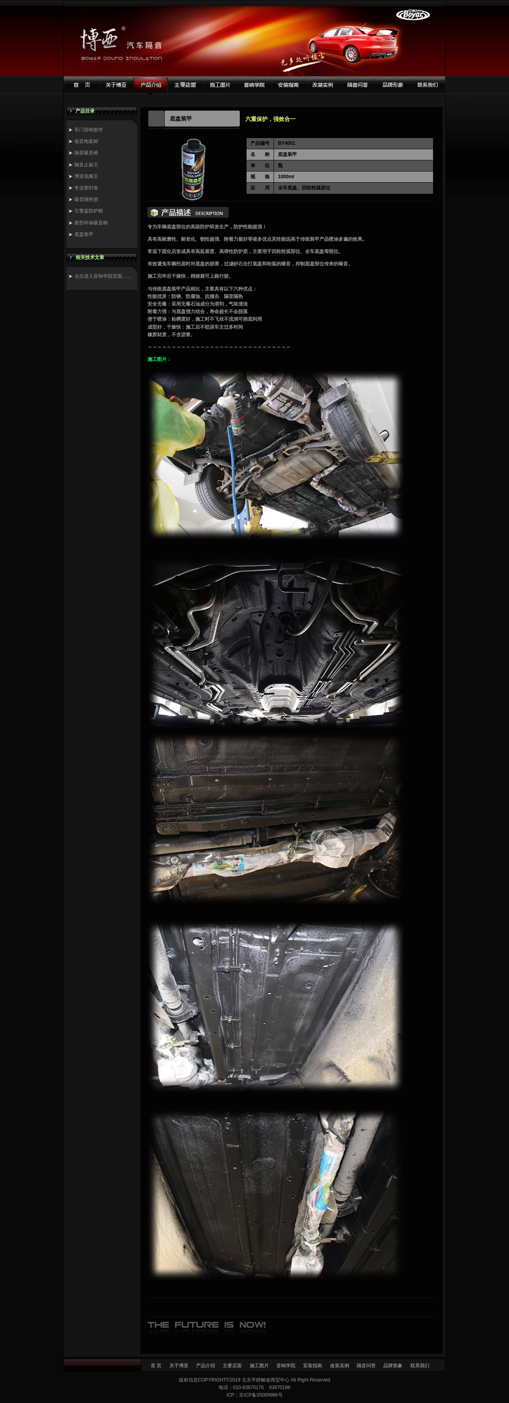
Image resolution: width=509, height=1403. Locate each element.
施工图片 (259, 1365)
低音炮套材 (86, 141)
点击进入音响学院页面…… (103, 276)
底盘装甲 (83, 234)
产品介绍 (205, 1365)
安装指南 (312, 1365)
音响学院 (285, 1365)
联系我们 (419, 1365)
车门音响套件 (88, 130)
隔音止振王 (86, 165)
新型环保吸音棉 (91, 223)
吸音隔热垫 (86, 199)
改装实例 (339, 1365)
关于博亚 (178, 1365)
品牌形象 (392, 1365)
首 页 (156, 1365)
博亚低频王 (86, 176)
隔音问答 (366, 1365)
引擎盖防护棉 (88, 211)
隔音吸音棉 (86, 153)
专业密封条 (86, 188)
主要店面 (232, 1365)
